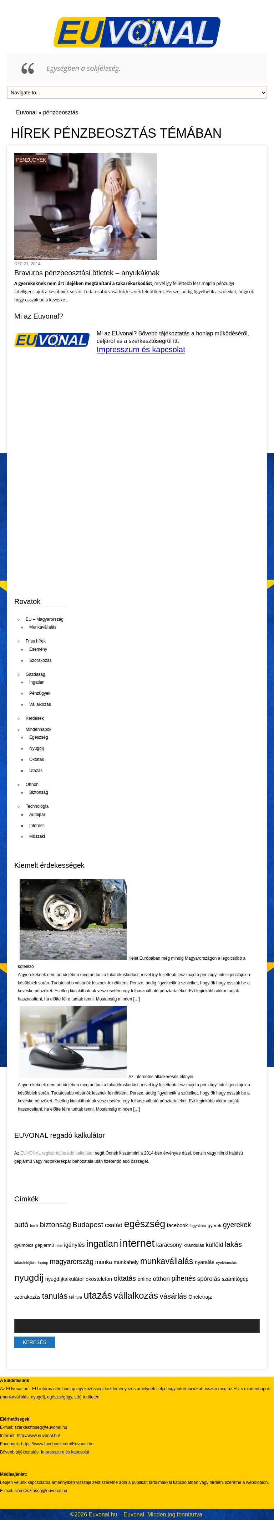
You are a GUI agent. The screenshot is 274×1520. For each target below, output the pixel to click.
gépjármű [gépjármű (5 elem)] (44, 1245)
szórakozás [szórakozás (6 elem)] (27, 1297)
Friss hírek (36, 641)
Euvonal (26, 112)
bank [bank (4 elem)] (34, 1226)
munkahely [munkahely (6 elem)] (125, 1262)
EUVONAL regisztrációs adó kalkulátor (57, 1153)
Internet (36, 825)
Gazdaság (35, 674)
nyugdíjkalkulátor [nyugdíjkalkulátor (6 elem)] (64, 1279)
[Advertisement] (67, 535)
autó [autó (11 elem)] (21, 1225)
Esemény (38, 649)
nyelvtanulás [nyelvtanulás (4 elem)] (226, 1262)
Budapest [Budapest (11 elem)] (87, 1225)
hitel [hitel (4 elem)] (59, 1245)
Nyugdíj (36, 748)
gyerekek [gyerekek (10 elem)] (237, 1225)
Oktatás (36, 759)
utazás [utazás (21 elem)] (97, 1295)
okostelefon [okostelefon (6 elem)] (99, 1279)
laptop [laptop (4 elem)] (43, 1262)
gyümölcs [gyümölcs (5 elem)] (24, 1245)
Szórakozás (40, 660)
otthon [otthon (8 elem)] (161, 1278)
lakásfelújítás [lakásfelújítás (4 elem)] (25, 1262)
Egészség (38, 737)
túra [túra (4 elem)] (79, 1297)
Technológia (37, 806)
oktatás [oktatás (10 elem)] (125, 1278)
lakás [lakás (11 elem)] (233, 1244)
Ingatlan (37, 682)
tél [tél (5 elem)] (71, 1297)
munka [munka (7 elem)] (103, 1262)
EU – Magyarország (45, 619)
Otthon (32, 784)
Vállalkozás (40, 704)
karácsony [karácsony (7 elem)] (169, 1245)
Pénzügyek (31, 160)
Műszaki (37, 836)
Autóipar (37, 814)
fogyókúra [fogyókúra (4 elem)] (197, 1226)
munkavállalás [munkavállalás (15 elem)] (166, 1261)
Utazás (35, 770)
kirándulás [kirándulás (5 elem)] (193, 1245)
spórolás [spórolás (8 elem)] (208, 1278)
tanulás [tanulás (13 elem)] (54, 1296)
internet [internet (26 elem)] (137, 1243)
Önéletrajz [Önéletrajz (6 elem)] (200, 1297)
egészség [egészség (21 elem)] (145, 1224)
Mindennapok (38, 729)
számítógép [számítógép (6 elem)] (235, 1279)
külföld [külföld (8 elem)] (214, 1244)
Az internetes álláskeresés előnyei (160, 1076)
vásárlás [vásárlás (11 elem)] (173, 1296)
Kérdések (35, 718)
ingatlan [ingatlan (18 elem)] (102, 1244)
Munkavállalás (42, 627)
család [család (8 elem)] (113, 1225)
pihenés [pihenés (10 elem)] (183, 1278)
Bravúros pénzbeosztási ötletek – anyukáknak (86, 273)
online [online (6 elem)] (144, 1279)
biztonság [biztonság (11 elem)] (55, 1225)
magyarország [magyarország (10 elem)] (72, 1261)
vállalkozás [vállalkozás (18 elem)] (135, 1295)
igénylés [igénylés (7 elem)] (74, 1245)
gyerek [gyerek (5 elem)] (214, 1225)
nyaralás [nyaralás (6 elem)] (204, 1262)
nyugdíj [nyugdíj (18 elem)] (29, 1278)
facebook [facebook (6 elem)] (177, 1225)
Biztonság (38, 792)
